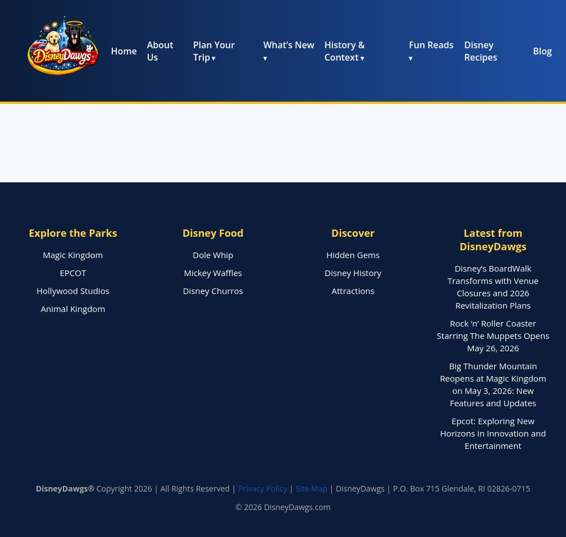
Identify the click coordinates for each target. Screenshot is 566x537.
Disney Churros (213, 290)
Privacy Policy (262, 488)
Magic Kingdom (73, 254)
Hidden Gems (353, 254)
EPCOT (73, 272)
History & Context (345, 51)
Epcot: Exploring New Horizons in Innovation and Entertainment (493, 433)
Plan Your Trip (214, 51)
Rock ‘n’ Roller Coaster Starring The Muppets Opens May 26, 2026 (493, 336)
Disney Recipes (480, 51)
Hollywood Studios (72, 290)
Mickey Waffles (213, 272)
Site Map (311, 488)
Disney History (353, 272)
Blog (542, 51)
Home (123, 51)
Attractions (353, 290)
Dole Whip (213, 254)
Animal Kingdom (73, 308)
